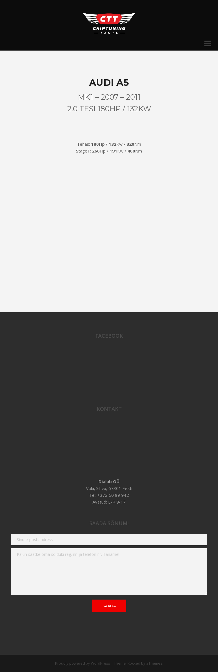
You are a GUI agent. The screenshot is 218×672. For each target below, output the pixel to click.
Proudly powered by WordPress (82, 663)
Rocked (133, 663)
